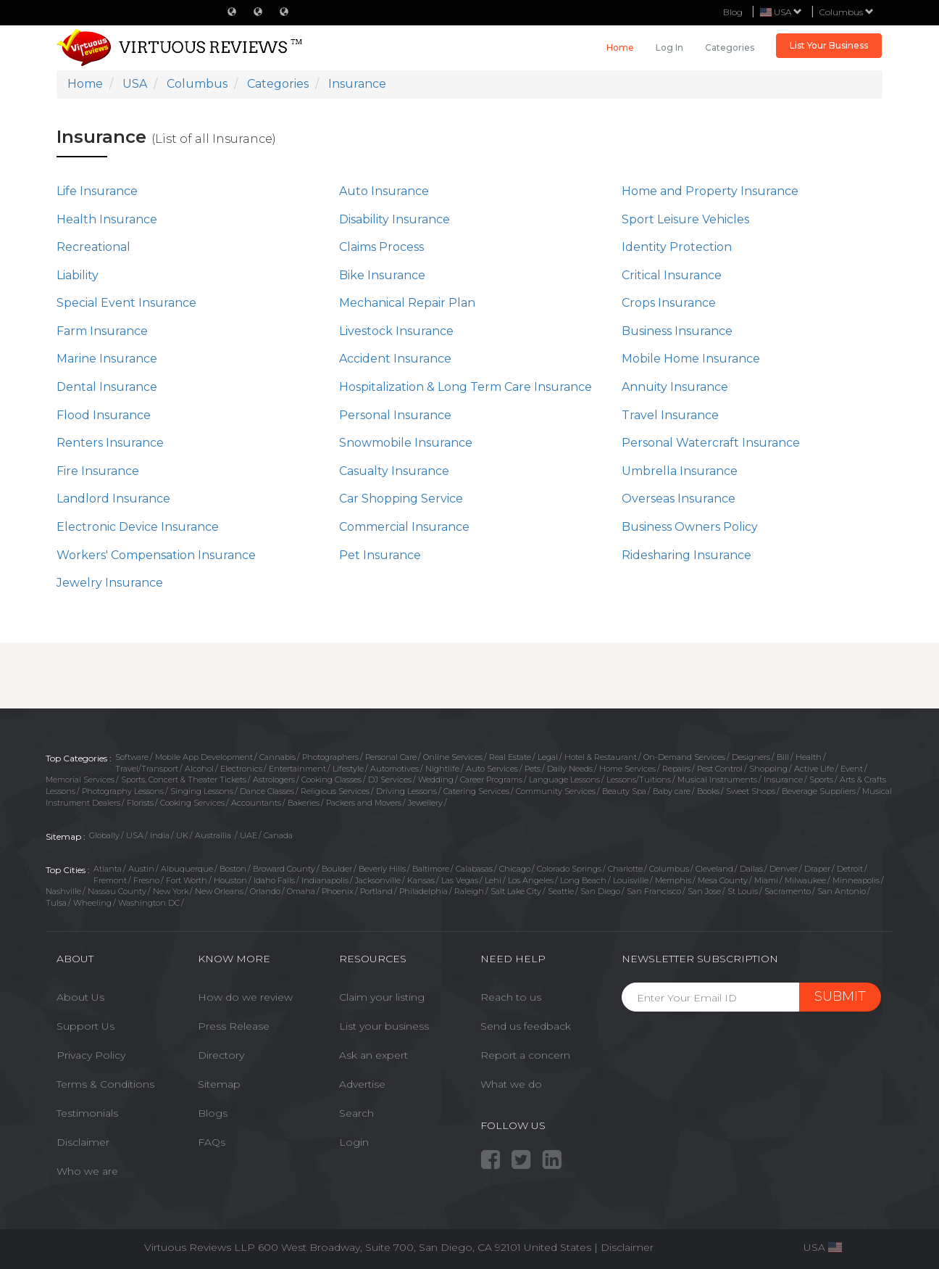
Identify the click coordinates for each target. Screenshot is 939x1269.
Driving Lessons (406, 791)
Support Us (85, 1026)
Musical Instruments (717, 779)
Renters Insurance (110, 443)
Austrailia (214, 835)
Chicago (514, 869)
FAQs (211, 1142)
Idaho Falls (274, 880)
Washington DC (149, 903)
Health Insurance (107, 219)
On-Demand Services (684, 757)
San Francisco (654, 891)
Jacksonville (378, 880)
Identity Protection (677, 247)
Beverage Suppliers (819, 791)
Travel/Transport (146, 769)
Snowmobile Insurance (405, 443)
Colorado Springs (569, 869)
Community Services (556, 791)
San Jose (704, 891)
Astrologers (274, 779)
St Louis (742, 891)
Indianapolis (325, 880)
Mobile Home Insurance (691, 358)
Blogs (213, 1113)
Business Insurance (677, 331)
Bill (783, 757)
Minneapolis (856, 880)
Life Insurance (97, 191)
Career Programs (491, 779)
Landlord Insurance (113, 498)
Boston (233, 869)
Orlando (265, 891)
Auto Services (492, 769)
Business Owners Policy (690, 527)
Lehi (493, 880)
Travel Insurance (670, 415)
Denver (783, 869)
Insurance (783, 779)
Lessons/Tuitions (638, 779)
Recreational (93, 247)
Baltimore (430, 869)
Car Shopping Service (401, 498)
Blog (733, 12)
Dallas (751, 869)
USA (134, 835)
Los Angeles (531, 880)
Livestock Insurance (396, 331)
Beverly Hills (382, 869)
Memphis (673, 880)
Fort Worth (186, 880)
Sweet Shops (750, 791)
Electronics (241, 769)
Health (809, 757)
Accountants (256, 803)
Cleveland (714, 869)
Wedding (436, 779)
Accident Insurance (395, 358)
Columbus (846, 12)
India (160, 835)
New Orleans (219, 891)
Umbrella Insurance (680, 471)
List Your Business (829, 45)
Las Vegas (459, 880)
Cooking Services (192, 803)
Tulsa (56, 903)
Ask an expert (373, 1055)
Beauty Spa (624, 791)
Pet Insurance (380, 555)
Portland (376, 891)
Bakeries (304, 803)
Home (620, 47)
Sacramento (787, 891)
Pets (533, 769)
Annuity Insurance (675, 387)
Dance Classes (267, 791)
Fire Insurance (98, 471)
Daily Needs (570, 769)
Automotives (394, 769)
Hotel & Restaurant (600, 757)
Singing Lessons (201, 791)
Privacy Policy (91, 1055)
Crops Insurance (669, 303)
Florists (140, 803)
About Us (80, 997)
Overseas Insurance (678, 498)
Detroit (850, 869)
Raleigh (469, 891)
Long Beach (583, 880)
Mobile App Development (204, 757)
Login (354, 1142)
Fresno (146, 880)
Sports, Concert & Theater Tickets (183, 779)
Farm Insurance (102, 331)
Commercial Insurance (404, 527)
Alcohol (199, 769)
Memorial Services (80, 779)
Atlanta (107, 869)
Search (356, 1113)
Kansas (421, 880)
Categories (729, 47)
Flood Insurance (104, 415)
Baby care (671, 791)
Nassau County (117, 891)
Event (851, 769)
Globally (104, 835)
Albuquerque (187, 869)
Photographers (330, 757)
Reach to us (510, 997)
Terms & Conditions (105, 1084)
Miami (766, 880)
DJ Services (390, 779)
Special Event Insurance (126, 303)
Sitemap (219, 1084)
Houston (230, 880)
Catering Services (476, 791)
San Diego (600, 891)
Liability (78, 275)
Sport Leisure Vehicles (685, 219)
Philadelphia (423, 891)
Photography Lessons (123, 791)
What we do (511, 1084)
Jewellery (425, 803)
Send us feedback (525, 1026)
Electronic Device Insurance (138, 527)
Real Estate (510, 757)
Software (132, 757)
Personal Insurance (395, 415)
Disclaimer (83, 1142)
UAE (248, 835)
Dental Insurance (107, 387)
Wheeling (92, 903)
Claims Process (381, 247)
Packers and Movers (363, 803)
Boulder (337, 869)
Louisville (630, 880)
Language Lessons (564, 779)
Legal (548, 757)
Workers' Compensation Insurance (156, 555)
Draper (817, 869)
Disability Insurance (394, 219)
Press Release (234, 1026)
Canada (278, 835)
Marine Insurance (107, 358)
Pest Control (720, 769)
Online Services (453, 757)
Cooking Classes (331, 779)
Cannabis (277, 757)
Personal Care (391, 757)
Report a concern (525, 1055)
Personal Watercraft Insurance (711, 443)
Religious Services (335, 791)
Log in (669, 47)
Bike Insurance (382, 275)
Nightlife (442, 769)
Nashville (63, 891)
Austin (141, 869)
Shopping (768, 769)
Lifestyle (348, 769)
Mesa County (723, 880)
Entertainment (297, 769)
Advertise (362, 1084)
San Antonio (841, 891)
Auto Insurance (384, 191)
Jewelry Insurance (110, 583)
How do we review (245, 997)
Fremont (110, 880)
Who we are (87, 1171)
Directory (221, 1055)
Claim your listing (382, 997)
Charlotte (625, 869)
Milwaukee (805, 880)
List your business (384, 1026)
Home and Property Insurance (710, 191)
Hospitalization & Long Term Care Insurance (465, 387)
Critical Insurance (672, 275)
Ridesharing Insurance (686, 555)
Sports (821, 779)
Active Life (814, 769)
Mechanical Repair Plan (407, 303)
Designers (751, 757)
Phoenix (338, 891)
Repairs (676, 769)
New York (170, 891)
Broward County (284, 869)
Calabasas (474, 869)
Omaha (301, 891)
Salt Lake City (516, 891)
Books (708, 791)
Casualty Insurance (394, 471)
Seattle (561, 891)
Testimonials (87, 1113)
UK (182, 835)
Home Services (627, 769)
